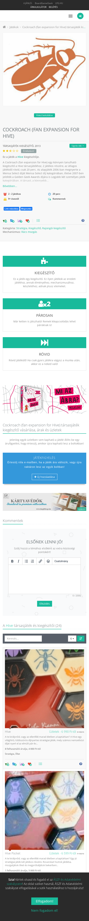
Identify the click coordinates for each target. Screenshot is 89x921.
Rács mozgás (29, 232)
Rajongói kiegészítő (54, 228)
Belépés (53, 7)
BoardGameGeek (44, 3)
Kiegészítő (35, 228)
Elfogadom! (44, 901)
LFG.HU (59, 3)
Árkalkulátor (38, 7)
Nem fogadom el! (44, 910)
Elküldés (44, 576)
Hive (20, 157)
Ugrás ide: (78, 145)
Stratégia (21, 228)
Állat (17, 726)
